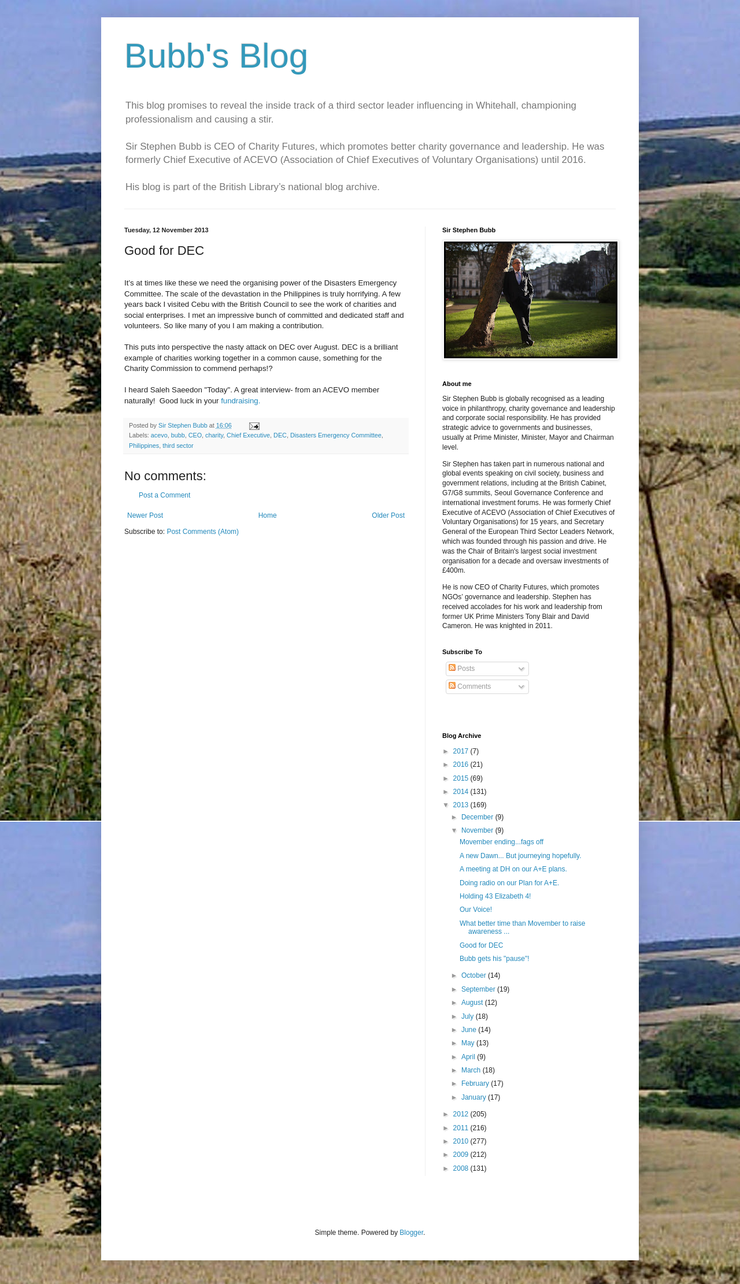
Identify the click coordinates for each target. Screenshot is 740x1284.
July (468, 1016)
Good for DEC (481, 945)
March (472, 1070)
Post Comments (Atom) (202, 532)
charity (214, 435)
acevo (159, 435)
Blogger (411, 1233)
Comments (470, 686)
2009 (462, 1155)
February (476, 1083)
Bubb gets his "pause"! (495, 959)
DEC (280, 435)
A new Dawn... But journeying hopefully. (521, 856)
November (478, 830)
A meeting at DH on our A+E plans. (513, 869)
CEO (195, 435)
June (469, 1030)
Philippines (144, 445)
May (468, 1043)
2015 (462, 778)
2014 (462, 792)
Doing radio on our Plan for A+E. (509, 883)
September (479, 989)
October (474, 975)
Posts (462, 669)
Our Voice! (476, 910)
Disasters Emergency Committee (336, 435)
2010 (462, 1141)
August (473, 1003)
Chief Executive (248, 435)
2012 (462, 1114)
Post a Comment (164, 495)
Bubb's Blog (216, 55)
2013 (462, 805)
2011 (462, 1128)
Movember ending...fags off (501, 842)
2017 (462, 751)
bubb (178, 435)
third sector (177, 445)
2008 (462, 1168)
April (469, 1057)
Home (267, 515)
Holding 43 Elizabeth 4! (495, 896)
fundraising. (240, 400)
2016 (462, 764)
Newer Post (145, 515)
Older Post (388, 515)
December (478, 817)
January (474, 1097)
